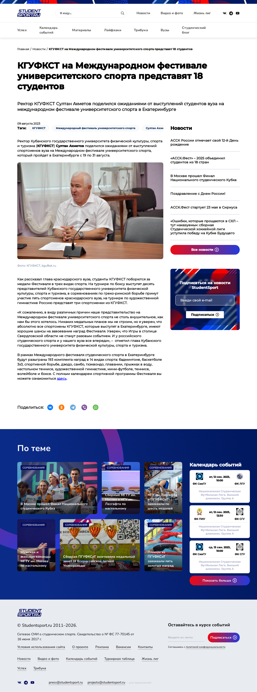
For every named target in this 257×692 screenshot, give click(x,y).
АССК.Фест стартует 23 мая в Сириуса (203, 207)
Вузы (165, 30)
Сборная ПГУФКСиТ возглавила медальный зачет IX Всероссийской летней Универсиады (99, 561)
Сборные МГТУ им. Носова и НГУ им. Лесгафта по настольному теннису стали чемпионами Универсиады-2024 (120, 502)
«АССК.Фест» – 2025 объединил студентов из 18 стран (197, 160)
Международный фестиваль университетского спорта (95, 128)
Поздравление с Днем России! (197, 193)
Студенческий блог (194, 30)
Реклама (102, 647)
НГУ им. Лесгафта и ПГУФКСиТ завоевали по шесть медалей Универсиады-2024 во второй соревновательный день (163, 502)
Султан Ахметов (157, 128)
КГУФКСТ (38, 128)
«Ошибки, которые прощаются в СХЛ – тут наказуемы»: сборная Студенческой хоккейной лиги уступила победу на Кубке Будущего (204, 227)
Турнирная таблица (119, 659)
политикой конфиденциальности (205, 647)
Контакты (145, 647)
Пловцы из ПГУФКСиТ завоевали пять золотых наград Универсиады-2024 (163, 559)
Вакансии (123, 647)
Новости (143, 13)
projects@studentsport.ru (106, 682)
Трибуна (141, 30)
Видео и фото (172, 13)
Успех (22, 30)
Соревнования (33, 468)
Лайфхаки (112, 30)
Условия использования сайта (41, 647)
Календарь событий (49, 30)
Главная (23, 49)
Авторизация (229, 30)
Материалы (81, 30)
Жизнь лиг (202, 13)
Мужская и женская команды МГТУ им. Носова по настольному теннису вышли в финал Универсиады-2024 (36, 559)
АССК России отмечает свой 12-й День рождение (204, 142)
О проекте (80, 647)
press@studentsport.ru (66, 682)
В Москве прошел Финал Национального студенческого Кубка (203, 178)
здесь (61, 378)
